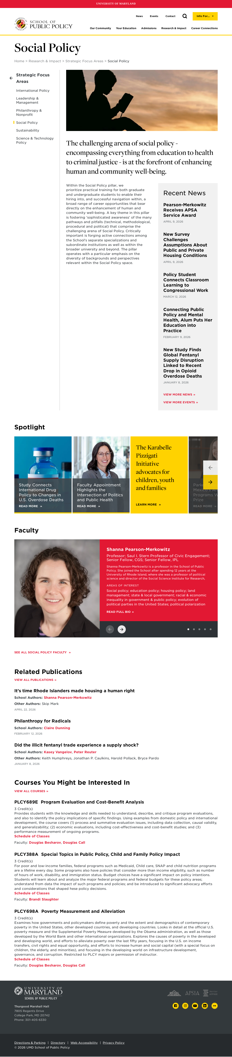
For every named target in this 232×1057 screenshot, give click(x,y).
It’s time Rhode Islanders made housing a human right (74, 691)
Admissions (148, 28)
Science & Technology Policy (35, 141)
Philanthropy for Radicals (42, 721)
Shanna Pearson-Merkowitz (68, 698)
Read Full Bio (119, 612)
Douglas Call (74, 843)
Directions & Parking (29, 1043)
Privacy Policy (114, 1043)
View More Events (179, 402)
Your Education (126, 28)
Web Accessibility (84, 1043)
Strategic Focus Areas (84, 61)
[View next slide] (210, 482)
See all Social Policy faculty (41, 652)
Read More (204, 506)
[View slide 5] (211, 630)
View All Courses (29, 791)
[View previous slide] (210, 468)
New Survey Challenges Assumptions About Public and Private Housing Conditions (185, 245)
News (139, 16)
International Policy (32, 91)
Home (19, 61)
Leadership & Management (27, 101)
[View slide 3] (199, 630)
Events (154, 16)
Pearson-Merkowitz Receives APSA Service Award (184, 210)
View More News (177, 395)
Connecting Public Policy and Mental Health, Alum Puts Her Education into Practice (187, 320)
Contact (170, 16)
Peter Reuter (85, 752)
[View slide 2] (194, 630)
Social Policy (27, 123)
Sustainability (27, 131)
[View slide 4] (205, 630)
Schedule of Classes (32, 836)
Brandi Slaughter (44, 900)
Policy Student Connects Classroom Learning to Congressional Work (186, 282)
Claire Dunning (57, 728)
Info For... (203, 16)
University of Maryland (116, 3)
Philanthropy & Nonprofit (29, 113)
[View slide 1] (188, 630)
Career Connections (204, 28)
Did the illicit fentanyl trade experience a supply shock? (76, 745)
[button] (184, 16)
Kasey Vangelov (58, 752)
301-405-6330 (35, 1020)
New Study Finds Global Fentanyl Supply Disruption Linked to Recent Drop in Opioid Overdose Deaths (183, 363)
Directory (58, 1043)
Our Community (100, 28)
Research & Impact (173, 28)
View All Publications (33, 680)
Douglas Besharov (45, 843)
